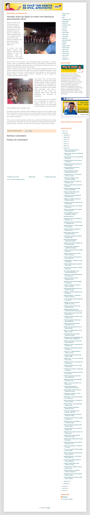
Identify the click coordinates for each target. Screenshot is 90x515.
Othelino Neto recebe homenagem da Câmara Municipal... (73, 243)
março (65, 148)
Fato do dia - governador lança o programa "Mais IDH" (72, 411)
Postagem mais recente (13, 176)
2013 (64, 488)
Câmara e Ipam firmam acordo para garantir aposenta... (72, 341)
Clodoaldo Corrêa (66, 19)
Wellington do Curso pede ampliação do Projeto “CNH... (73, 380)
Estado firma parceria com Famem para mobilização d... (72, 376)
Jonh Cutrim (65, 34)
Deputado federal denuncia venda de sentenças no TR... (73, 443)
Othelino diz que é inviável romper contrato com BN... (72, 306)
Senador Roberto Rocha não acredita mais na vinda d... (73, 478)
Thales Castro (65, 53)
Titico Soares (65, 55)
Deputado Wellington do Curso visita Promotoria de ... (73, 366)
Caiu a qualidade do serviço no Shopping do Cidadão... (71, 213)
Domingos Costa (66, 25)
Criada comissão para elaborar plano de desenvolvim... (73, 425)
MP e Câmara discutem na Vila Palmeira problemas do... (71, 271)
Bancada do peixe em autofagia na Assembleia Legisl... (72, 422)
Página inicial (32, 176)
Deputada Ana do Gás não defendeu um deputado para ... (73, 222)
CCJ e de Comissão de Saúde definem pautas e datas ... (73, 450)
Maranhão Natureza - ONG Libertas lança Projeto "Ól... (72, 457)
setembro (66, 135)
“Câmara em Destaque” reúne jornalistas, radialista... (71, 178)
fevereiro (66, 481)
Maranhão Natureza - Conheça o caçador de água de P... (72, 471)
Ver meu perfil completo (67, 499)
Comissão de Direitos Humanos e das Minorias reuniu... (73, 317)
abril (65, 145)
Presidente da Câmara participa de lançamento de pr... (72, 196)
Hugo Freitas (65, 32)
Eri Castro (64, 27)
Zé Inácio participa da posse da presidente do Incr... (71, 168)
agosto (66, 137)
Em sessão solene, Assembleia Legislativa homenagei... (71, 247)
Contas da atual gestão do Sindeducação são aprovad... (71, 387)
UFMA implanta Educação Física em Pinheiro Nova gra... (73, 289)
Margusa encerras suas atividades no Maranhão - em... (73, 219)
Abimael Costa (66, 13)
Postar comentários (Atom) (17, 179)
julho (65, 139)
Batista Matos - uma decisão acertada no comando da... (73, 397)
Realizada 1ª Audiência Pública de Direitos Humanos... (72, 199)
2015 (64, 133)
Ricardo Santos (66, 45)
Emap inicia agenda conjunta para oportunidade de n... (72, 320)
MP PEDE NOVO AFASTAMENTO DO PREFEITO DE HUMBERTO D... (73, 338)
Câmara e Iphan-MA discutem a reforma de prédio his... (71, 150)
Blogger (48, 507)
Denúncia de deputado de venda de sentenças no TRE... (72, 415)
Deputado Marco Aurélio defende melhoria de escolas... (72, 436)
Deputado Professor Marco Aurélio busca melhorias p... (72, 254)
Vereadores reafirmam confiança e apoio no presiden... (72, 285)
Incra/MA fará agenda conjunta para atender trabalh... (72, 355)
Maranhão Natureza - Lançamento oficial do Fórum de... (72, 296)
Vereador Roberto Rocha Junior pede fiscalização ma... (73, 313)
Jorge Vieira (65, 36)
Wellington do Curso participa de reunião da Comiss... (72, 303)
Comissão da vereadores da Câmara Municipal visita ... (73, 236)
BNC (63, 17)
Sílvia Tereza (65, 51)
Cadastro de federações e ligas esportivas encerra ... (71, 464)
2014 (64, 486)
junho (65, 141)
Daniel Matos (65, 21)
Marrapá (64, 42)
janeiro (66, 483)
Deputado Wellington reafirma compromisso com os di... (71, 171)
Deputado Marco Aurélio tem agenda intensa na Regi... (73, 474)
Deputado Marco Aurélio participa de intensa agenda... (73, 164)
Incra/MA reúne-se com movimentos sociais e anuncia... (72, 175)
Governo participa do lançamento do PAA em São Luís (73, 257)
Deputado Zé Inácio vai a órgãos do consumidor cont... (72, 182)
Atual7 (63, 15)
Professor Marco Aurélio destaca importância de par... (72, 324)
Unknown (65, 497)
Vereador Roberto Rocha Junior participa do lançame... (71, 192)
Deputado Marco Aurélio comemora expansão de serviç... (72, 390)
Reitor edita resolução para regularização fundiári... (70, 240)
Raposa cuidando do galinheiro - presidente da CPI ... (72, 408)
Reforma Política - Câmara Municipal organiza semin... (73, 404)
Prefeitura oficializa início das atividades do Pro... (71, 278)
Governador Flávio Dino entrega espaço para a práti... (71, 334)
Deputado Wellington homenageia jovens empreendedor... (72, 189)
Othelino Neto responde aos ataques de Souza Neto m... (73, 210)
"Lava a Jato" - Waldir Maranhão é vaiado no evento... (72, 352)
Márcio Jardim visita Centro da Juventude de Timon (71, 233)
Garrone (64, 28)
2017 (64, 131)
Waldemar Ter (65, 59)
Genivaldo (64, 30)
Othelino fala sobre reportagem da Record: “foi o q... (72, 229)
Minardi (64, 43)
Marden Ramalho (66, 40)
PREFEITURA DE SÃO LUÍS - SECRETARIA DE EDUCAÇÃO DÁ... (73, 310)
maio (65, 143)
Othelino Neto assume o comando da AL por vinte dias (73, 401)
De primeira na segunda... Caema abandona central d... (72, 394)
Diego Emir (65, 23)
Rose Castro (65, 49)
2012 (64, 490)
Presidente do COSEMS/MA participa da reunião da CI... (73, 275)
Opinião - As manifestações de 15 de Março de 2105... (73, 331)
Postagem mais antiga (50, 176)
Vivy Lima (64, 57)
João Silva (64, 38)
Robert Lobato (65, 47)
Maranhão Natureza (68, 216)
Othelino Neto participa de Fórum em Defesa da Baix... (73, 327)
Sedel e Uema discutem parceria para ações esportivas (73, 453)
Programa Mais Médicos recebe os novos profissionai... (72, 460)
